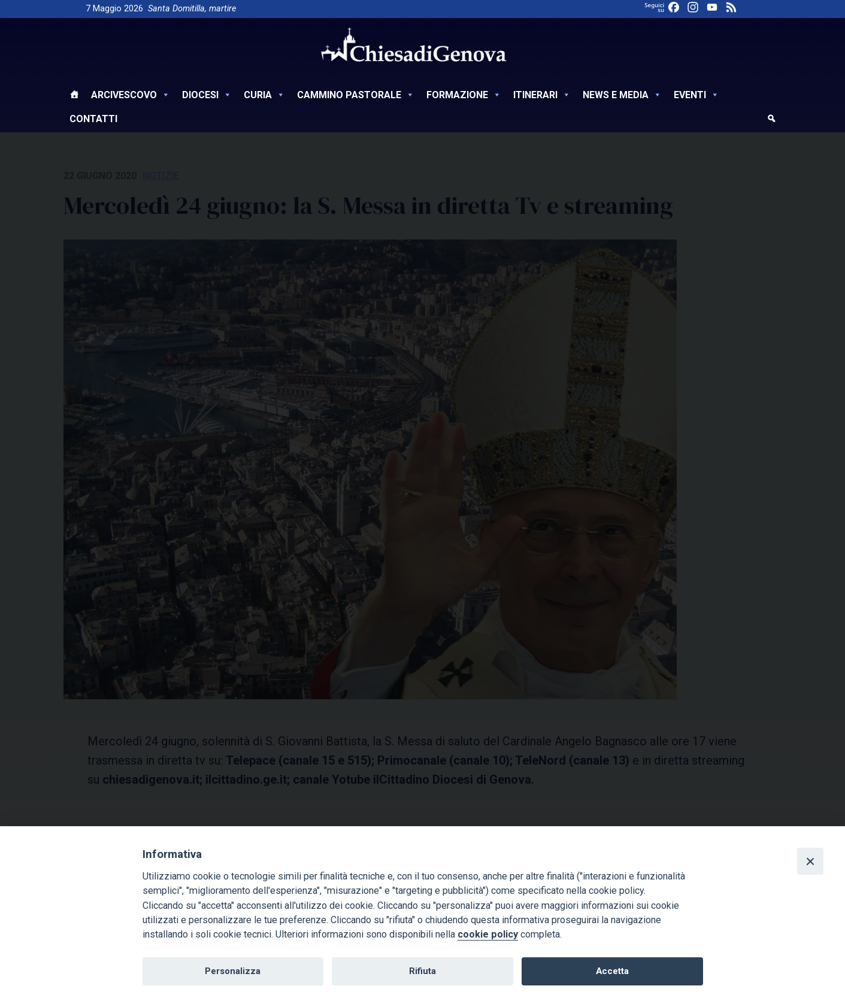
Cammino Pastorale (355, 95)
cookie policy (488, 934)
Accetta (612, 971)
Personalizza (233, 971)
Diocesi (207, 95)
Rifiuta (422, 971)
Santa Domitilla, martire (192, 9)
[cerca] (771, 120)
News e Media (622, 95)
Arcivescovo (130, 95)
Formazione (463, 95)
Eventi (696, 95)
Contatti (93, 119)
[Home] (74, 96)
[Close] (810, 861)
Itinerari (542, 95)
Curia (264, 95)
